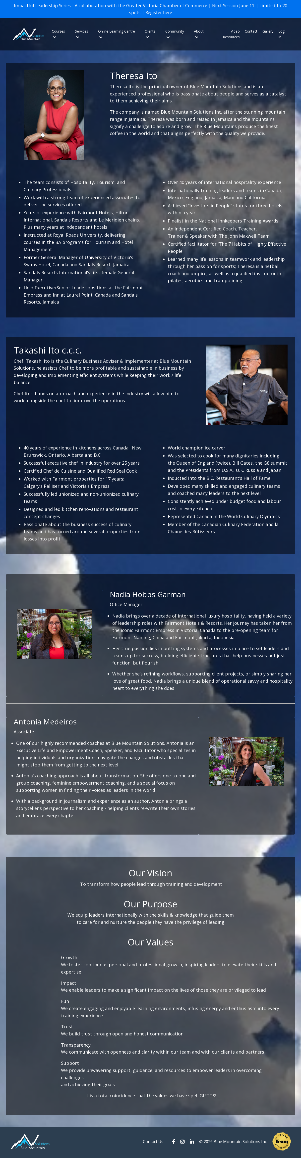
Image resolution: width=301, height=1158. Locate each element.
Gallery (267, 31)
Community (174, 34)
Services (81, 34)
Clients (150, 34)
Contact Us (153, 1143)
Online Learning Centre (116, 34)
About (199, 34)
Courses (58, 34)
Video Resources (231, 34)
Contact (251, 31)
